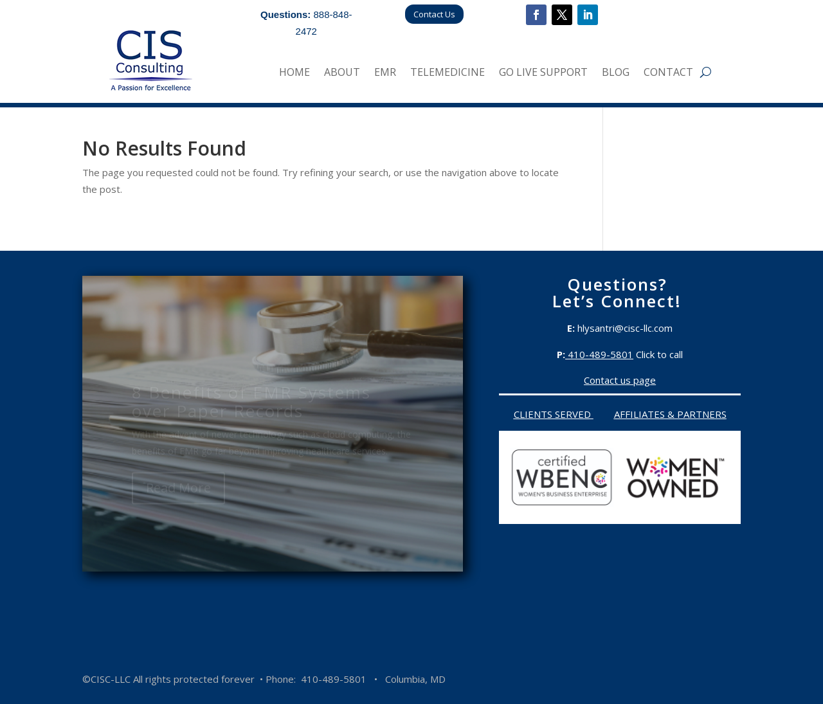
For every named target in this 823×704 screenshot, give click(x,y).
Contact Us (434, 14)
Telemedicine (447, 73)
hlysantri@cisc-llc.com (625, 327)
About (342, 73)
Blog (615, 73)
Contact (668, 73)
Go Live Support (543, 73)
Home (294, 73)
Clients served (553, 414)
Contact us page (620, 380)
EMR (385, 73)
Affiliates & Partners (670, 414)
